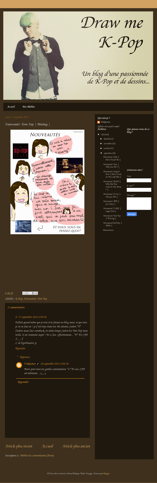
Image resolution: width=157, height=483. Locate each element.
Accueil (10, 106)
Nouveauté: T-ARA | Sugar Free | (112, 210)
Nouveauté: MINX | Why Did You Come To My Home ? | (112, 185)
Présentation (108, 230)
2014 (103, 134)
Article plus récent (18, 446)
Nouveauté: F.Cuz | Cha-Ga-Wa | (111, 195)
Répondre (20, 348)
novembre (108, 143)
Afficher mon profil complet (108, 126)
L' (16, 317)
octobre (107, 148)
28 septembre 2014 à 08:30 (54, 363)
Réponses (24, 357)
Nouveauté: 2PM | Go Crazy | (111, 202)
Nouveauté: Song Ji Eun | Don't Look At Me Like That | (112, 174)
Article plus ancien (76, 446)
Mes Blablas (28, 106)
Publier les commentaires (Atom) (37, 455)
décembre (107, 139)
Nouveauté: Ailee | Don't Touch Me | (112, 158)
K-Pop (18, 298)
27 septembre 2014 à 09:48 (32, 317)
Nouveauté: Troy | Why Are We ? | (111, 165)
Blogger (106, 473)
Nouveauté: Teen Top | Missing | (111, 217)
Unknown (29, 363)
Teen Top (42, 298)
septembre (108, 153)
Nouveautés (30, 298)
